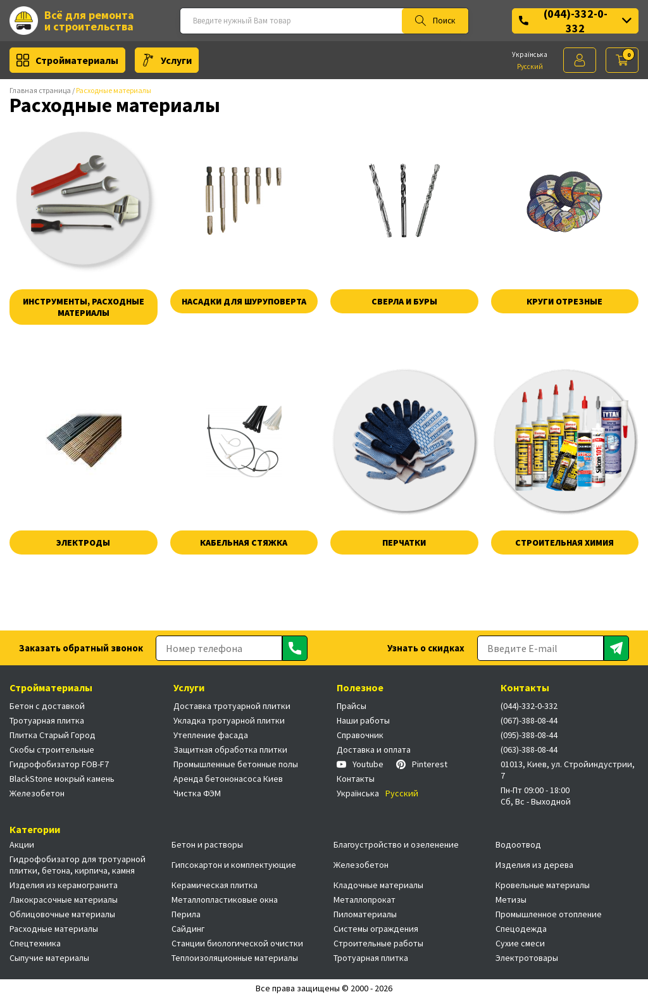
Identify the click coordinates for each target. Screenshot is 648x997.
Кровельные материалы (542, 885)
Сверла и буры (404, 301)
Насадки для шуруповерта (244, 301)
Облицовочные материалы (62, 914)
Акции (21, 844)
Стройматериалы (67, 60)
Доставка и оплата (374, 749)
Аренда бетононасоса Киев (228, 778)
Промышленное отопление (548, 914)
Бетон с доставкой (47, 706)
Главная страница (40, 90)
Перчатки (404, 542)
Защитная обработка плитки (230, 749)
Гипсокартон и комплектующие (233, 864)
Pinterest (421, 764)
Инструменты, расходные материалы (83, 307)
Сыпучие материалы (49, 957)
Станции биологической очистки (237, 943)
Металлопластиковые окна (224, 899)
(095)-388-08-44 (529, 735)
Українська (529, 54)
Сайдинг (187, 928)
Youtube (360, 764)
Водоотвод (518, 844)
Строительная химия (564, 542)
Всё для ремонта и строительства (71, 20)
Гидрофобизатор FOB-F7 (59, 764)
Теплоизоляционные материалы (234, 957)
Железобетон (37, 793)
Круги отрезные (564, 301)
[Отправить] (295, 648)
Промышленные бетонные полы (235, 764)
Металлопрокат (364, 899)
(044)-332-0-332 (575, 21)
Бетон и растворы (207, 844)
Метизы (510, 899)
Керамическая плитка (214, 885)
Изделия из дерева (534, 864)
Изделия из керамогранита (63, 885)
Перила (186, 914)
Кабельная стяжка (243, 542)
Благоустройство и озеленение (396, 844)
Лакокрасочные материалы (63, 899)
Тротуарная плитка (46, 720)
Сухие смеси (520, 943)
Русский (530, 66)
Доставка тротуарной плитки (231, 706)
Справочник (360, 735)
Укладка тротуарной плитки (229, 720)
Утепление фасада (210, 735)
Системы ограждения (375, 928)
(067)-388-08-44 (529, 720)
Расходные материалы (53, 928)
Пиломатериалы (365, 914)
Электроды (83, 542)
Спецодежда (521, 928)
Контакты (356, 778)
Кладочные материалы (378, 885)
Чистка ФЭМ (197, 793)
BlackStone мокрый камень (62, 778)
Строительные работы (378, 943)
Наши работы (363, 720)
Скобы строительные (51, 749)
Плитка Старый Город (52, 735)
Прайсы (351, 706)
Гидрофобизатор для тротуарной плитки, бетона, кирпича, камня (77, 864)
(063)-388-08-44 (529, 749)
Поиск (435, 21)
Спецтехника (35, 943)
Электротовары (526, 957)
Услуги (167, 60)
